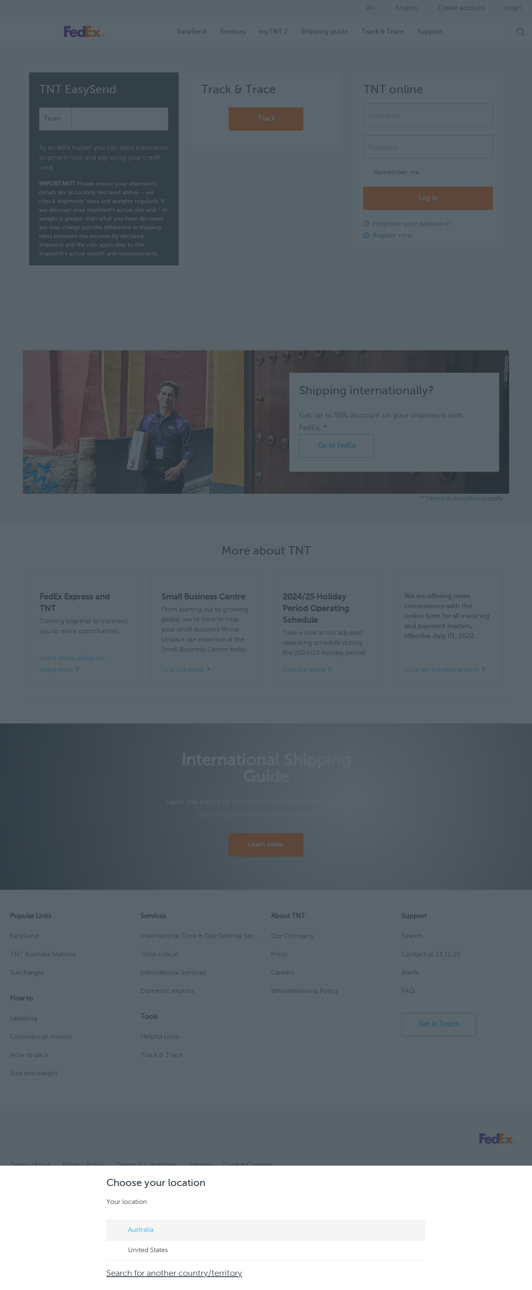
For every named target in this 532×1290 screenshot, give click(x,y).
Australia (132, 1230)
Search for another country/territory (174, 1274)
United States (140, 1250)
